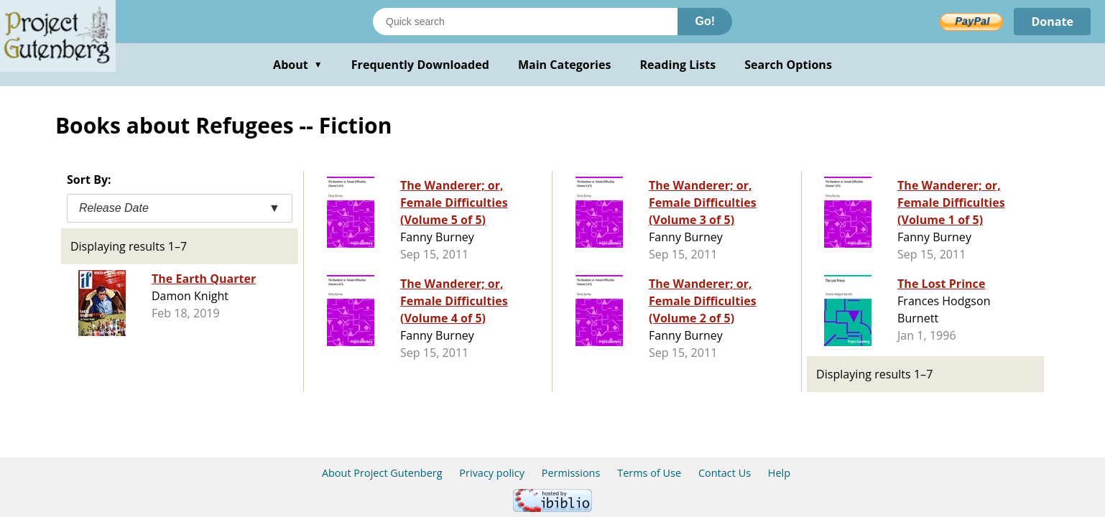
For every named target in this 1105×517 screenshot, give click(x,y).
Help (779, 473)
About (298, 64)
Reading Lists (678, 65)
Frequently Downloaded (420, 65)
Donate (1052, 21)
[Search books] (525, 21)
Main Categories (564, 65)
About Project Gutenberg (382, 473)
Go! (705, 21)
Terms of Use (649, 473)
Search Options (788, 65)
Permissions (571, 473)
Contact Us (724, 473)
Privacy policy (491, 473)
